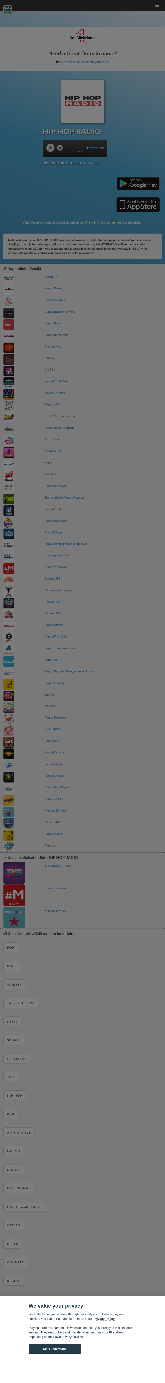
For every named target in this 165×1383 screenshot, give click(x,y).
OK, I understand (55, 1348)
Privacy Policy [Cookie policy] (104, 1319)
